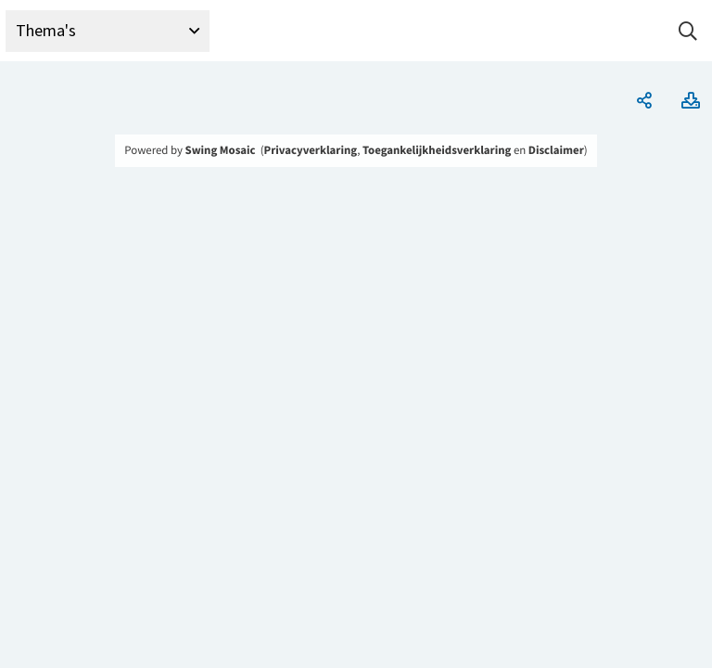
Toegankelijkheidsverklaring (436, 150)
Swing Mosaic (220, 150)
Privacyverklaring (311, 150)
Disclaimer (556, 150)
